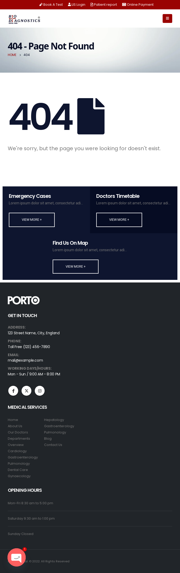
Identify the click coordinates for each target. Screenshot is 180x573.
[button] (32, 220)
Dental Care (18, 470)
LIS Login (76, 4)
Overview (16, 445)
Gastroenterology (23, 457)
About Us (15, 426)
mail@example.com (25, 360)
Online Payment (138, 4)
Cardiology (17, 451)
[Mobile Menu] (167, 18)
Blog (48, 438)
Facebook (13, 391)
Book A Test (51, 4)
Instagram (40, 391)
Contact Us (53, 445)
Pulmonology (19, 463)
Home (13, 420)
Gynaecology (19, 476)
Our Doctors (18, 432)
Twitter (26, 391)
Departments (19, 438)
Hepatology (54, 420)
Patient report (104, 4)
